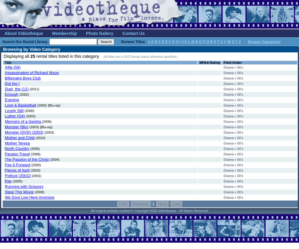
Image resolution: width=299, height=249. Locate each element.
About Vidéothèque (24, 33)
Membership (64, 33)
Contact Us (134, 33)
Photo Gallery (100, 33)
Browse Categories (264, 42)
